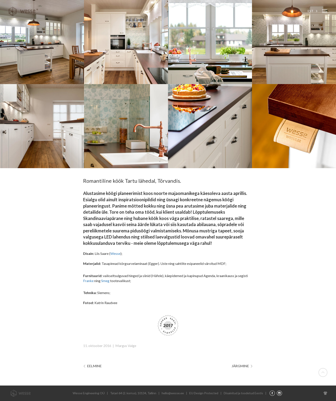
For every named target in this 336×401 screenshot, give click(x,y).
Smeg (105, 281)
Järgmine (242, 366)
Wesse (115, 253)
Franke (88, 281)
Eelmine (92, 366)
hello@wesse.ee (173, 393)
